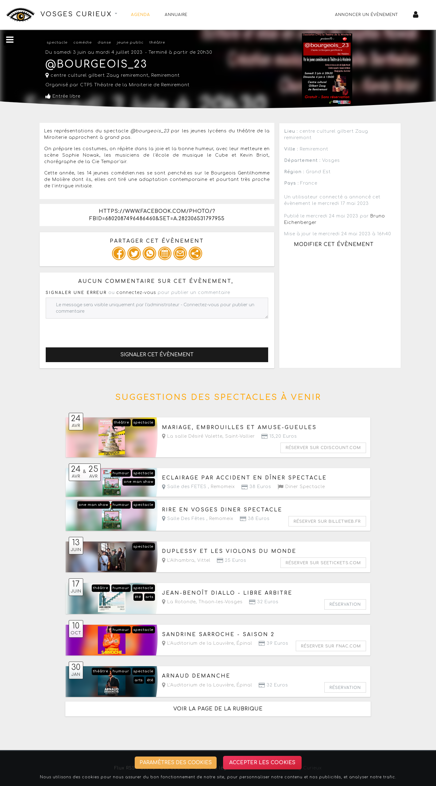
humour (121, 473)
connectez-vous (136, 292)
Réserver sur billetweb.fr (327, 521)
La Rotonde (179, 602)
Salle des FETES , (198, 486)
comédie (82, 43)
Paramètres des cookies (176, 762)
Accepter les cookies (262, 762)
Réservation (345, 604)
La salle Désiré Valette (192, 436)
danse (104, 43)
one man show (138, 482)
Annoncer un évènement (366, 15)
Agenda (140, 15)
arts (149, 597)
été (138, 597)
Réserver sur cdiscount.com (323, 448)
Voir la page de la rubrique (218, 709)
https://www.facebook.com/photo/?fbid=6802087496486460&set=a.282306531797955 (157, 215)
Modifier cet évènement (334, 244)
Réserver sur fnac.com (331, 646)
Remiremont (165, 75)
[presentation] (92, 330)
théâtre (157, 43)
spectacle (57, 43)
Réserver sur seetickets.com (323, 563)
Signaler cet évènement (157, 355)
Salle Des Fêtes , (197, 518)
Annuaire (176, 15)
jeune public (130, 43)
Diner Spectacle (301, 486)
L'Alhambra (178, 560)
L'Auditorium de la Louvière (198, 643)
